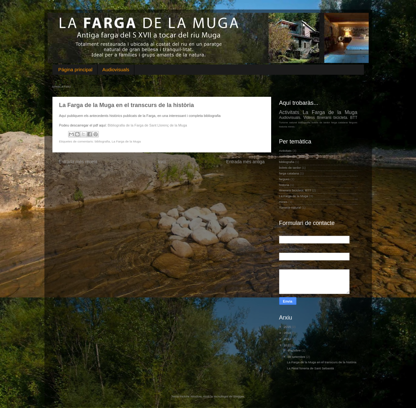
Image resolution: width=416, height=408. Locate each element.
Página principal (75, 69)
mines (291, 126)
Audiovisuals (115, 69)
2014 (288, 333)
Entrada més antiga (245, 161)
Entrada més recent (78, 161)
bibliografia (102, 141)
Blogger (238, 396)
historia (283, 126)
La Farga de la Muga (126, 141)
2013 (288, 339)
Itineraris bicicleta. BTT (337, 117)
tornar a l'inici (61, 86)
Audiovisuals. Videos (297, 117)
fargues (353, 122)
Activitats (289, 112)
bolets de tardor (320, 122)
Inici (162, 161)
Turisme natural (288, 122)
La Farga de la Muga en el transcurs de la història (321, 362)
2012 (288, 345)
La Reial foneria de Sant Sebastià (310, 368)
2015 (288, 326)
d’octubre (295, 350)
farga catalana (339, 122)
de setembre (297, 356)
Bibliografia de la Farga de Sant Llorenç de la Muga (147, 125)
